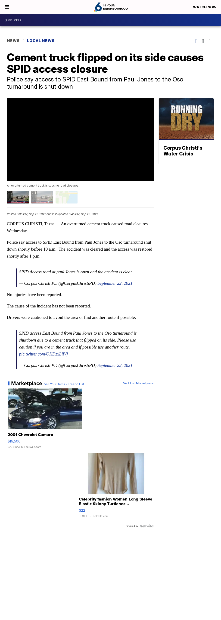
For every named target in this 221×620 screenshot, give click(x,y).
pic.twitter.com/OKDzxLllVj (43, 354)
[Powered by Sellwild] (146, 526)
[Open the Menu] (7, 7)
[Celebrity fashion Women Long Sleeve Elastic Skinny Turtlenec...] (116, 487)
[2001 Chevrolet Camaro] (45, 420)
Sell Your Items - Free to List (64, 384)
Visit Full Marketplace (138, 383)
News (13, 40)
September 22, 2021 (115, 283)
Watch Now (205, 7)
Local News (41, 40)
